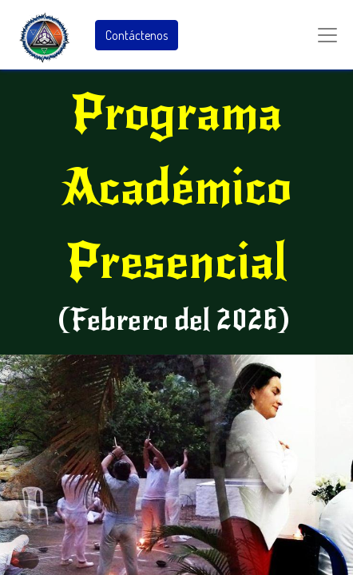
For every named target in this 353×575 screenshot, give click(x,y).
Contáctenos (136, 35)
